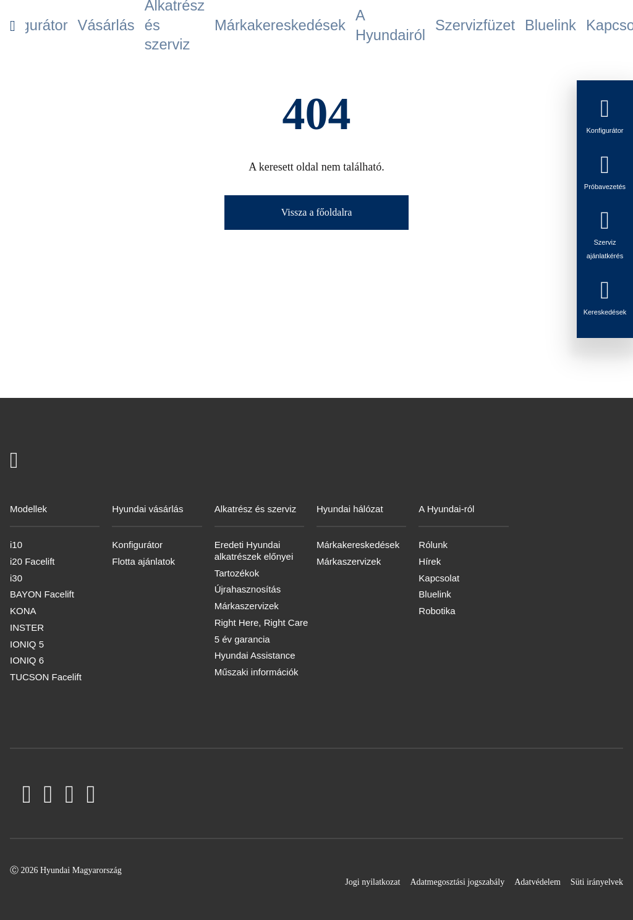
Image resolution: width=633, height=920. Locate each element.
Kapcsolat (513, 26)
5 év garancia (242, 639)
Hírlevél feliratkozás (563, 26)
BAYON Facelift (42, 594)
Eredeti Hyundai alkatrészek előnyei (254, 550)
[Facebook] (27, 796)
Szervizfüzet (419, 26)
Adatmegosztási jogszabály (457, 882)
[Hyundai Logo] (12, 25)
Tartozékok (237, 573)
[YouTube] (48, 796)
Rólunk (433, 544)
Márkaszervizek (247, 606)
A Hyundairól (360, 26)
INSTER (27, 627)
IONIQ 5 (27, 644)
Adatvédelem (537, 882)
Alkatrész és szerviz (194, 26)
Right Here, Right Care (261, 622)
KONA (23, 611)
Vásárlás (143, 26)
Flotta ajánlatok (143, 561)
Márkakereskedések (291, 26)
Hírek (429, 561)
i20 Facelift (32, 561)
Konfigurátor (93, 26)
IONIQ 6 (27, 660)
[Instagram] (91, 796)
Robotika (436, 611)
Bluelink (469, 26)
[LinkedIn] (69, 796)
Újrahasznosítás (248, 589)
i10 (16, 544)
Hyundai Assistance (255, 655)
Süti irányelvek (597, 882)
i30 (16, 578)
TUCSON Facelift (46, 677)
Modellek (42, 26)
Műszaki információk (257, 672)
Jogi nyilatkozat (372, 882)
